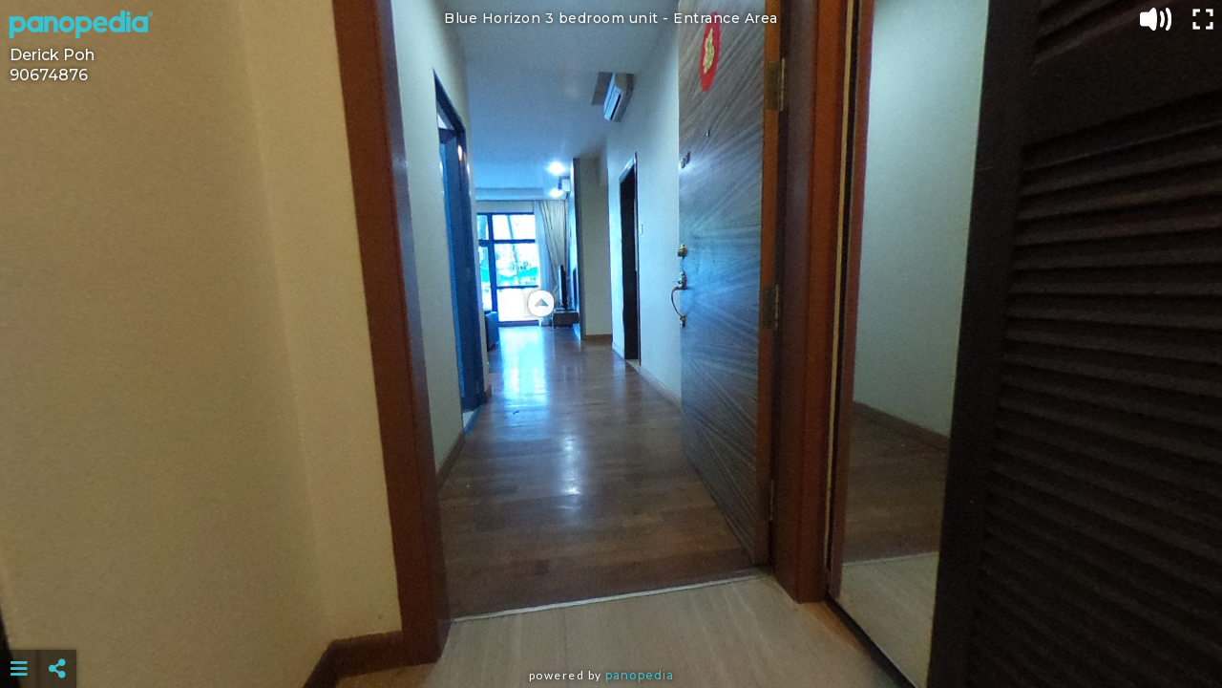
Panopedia (639, 675)
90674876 (49, 75)
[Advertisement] (611, 621)
